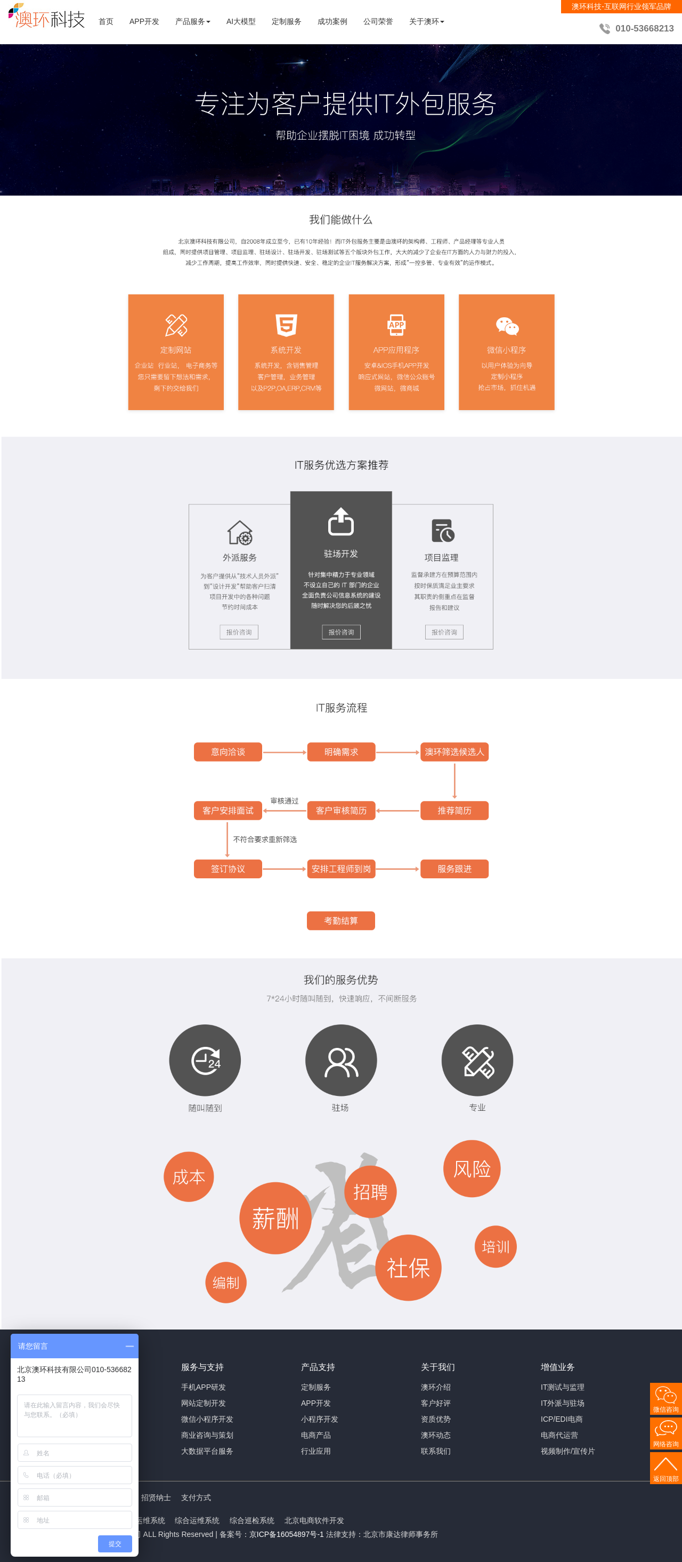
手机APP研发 (203, 1387)
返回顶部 (666, 1479)
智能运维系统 (142, 1520)
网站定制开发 (203, 1403)
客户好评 (436, 1403)
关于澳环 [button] (426, 21)
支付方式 (196, 1497)
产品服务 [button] (192, 21)
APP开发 (144, 21)
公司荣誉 (378, 21)
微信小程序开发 (207, 1419)
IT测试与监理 (562, 1387)
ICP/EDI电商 (562, 1419)
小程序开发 (319, 1419)
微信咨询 (666, 1409)
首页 (106, 21)
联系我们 (436, 1451)
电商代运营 (559, 1435)
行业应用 (316, 1451)
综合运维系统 (197, 1520)
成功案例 (332, 21)
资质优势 (436, 1419)
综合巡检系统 (252, 1520)
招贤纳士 (156, 1497)
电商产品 (316, 1435)
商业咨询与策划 (207, 1435)
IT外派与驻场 (562, 1403)
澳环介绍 (436, 1387)
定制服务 (287, 21)
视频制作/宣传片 (568, 1451)
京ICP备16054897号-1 (286, 1534)
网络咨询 (666, 1444)
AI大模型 (241, 21)
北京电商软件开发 (314, 1520)
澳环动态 (436, 1435)
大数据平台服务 (207, 1451)
